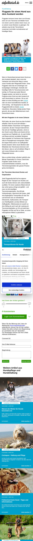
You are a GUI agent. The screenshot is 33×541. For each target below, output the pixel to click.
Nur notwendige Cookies (16, 290)
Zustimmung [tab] (6, 255)
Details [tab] (15, 255)
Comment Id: (6, 338)
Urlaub (26, 100)
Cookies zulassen (16, 285)
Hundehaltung (6, 9)
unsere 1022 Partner (14, 266)
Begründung (6, 350)
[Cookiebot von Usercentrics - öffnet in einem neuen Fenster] (23, 250)
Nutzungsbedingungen (17, 325)
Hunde (22, 107)
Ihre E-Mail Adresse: (8, 344)
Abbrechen (6, 361)
